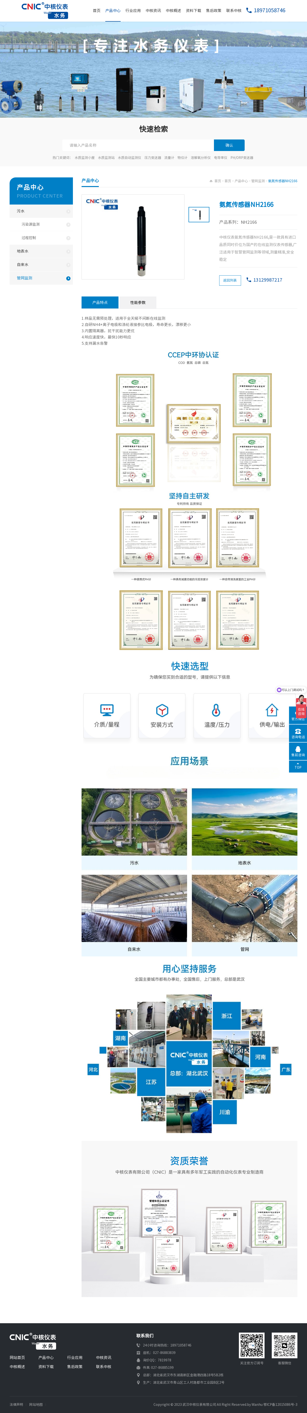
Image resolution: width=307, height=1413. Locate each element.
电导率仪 (220, 157)
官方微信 (298, 719)
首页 (96, 10)
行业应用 (133, 10)
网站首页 (17, 1357)
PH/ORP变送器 (241, 157)
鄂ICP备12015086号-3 (280, 1404)
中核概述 (173, 10)
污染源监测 (31, 224)
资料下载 (193, 10)
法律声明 (16, 1404)
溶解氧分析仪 (201, 157)
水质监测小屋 (85, 157)
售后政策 (213, 10)
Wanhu (257, 1404)
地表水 (22, 251)
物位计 (182, 157)
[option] (133, 237)
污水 (20, 211)
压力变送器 (152, 157)
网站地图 (36, 1404)
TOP (298, 767)
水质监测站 (106, 157)
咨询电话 (298, 737)
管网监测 (24, 278)
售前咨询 (298, 755)
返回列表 (230, 280)
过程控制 (29, 238)
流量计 (169, 157)
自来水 (22, 264)
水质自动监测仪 (129, 157)
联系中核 (234, 10)
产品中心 (113, 10)
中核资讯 (153, 10)
